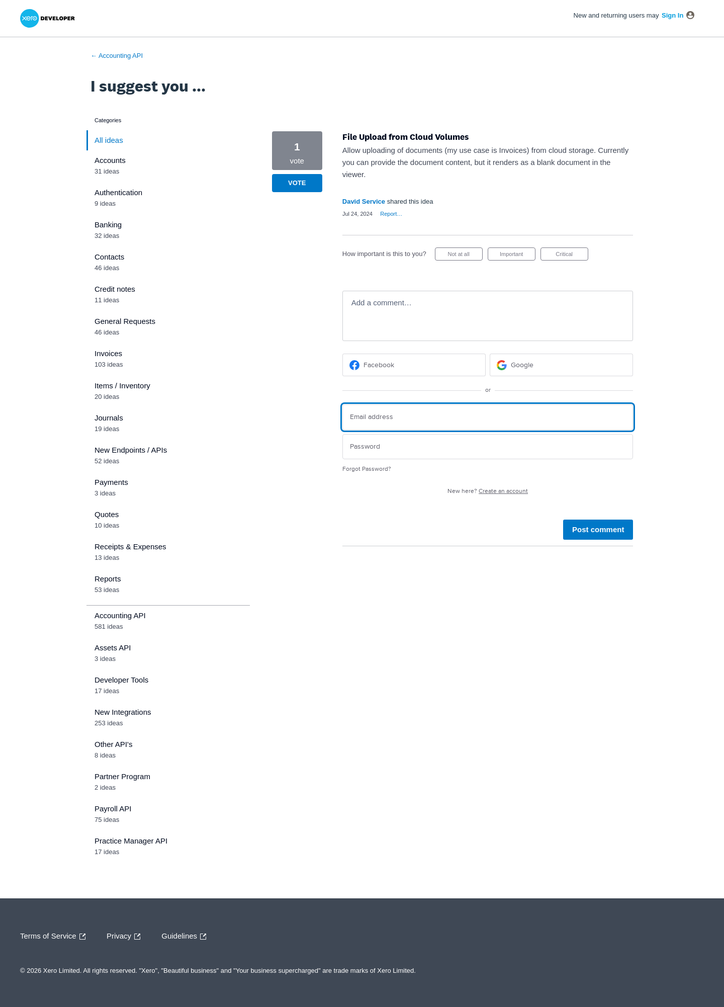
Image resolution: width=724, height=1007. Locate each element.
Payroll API (113, 808)
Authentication (118, 192)
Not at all (464, 256)
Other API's (113, 744)
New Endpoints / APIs (131, 450)
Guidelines (186, 937)
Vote (297, 183)
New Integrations (123, 712)
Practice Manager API (131, 840)
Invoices (108, 353)
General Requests (125, 321)
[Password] (488, 447)
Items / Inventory (122, 385)
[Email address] (488, 417)
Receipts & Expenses (130, 546)
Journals (109, 417)
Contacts (109, 257)
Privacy (126, 937)
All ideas (109, 140)
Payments (111, 482)
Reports (108, 578)
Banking (108, 224)
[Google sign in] (561, 365)
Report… (391, 214)
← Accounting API (116, 55)
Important (517, 256)
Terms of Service (55, 937)
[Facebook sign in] (414, 365)
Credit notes (115, 289)
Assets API (113, 647)
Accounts (110, 160)
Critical (572, 256)
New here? (487, 491)
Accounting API (120, 615)
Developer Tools (121, 680)
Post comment (598, 529)
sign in (672, 15)
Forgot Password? (366, 469)
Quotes (107, 514)
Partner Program (122, 776)
